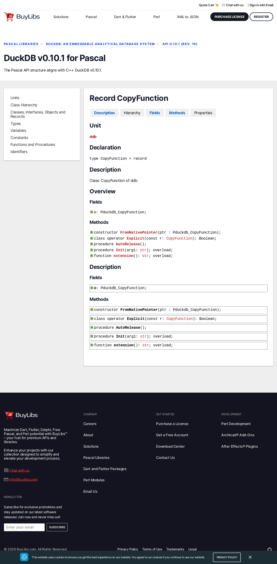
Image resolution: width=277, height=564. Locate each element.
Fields (155, 112)
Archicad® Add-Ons (237, 428)
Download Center (170, 440)
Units (14, 97)
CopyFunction (179, 236)
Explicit (135, 236)
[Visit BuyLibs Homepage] (22, 16)
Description (104, 112)
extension (123, 252)
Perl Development (236, 417)
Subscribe (57, 521)
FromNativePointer (138, 231)
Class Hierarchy (23, 105)
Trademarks (175, 543)
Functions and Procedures (32, 144)
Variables (18, 130)
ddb (93, 136)
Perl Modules (94, 474)
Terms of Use (152, 543)
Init (120, 247)
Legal (192, 543)
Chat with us (234, 5)
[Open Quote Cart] (217, 5)
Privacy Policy (127, 543)
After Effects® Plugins (239, 440)
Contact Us (165, 451)
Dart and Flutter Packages (104, 462)
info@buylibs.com (23, 473)
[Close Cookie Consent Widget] (250, 557)
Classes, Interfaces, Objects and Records (37, 114)
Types (15, 123)
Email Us (90, 485)
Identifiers (18, 151)
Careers (89, 417)
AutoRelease (128, 242)
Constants (19, 137)
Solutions (91, 440)
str (143, 247)
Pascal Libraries (21, 44)
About (88, 428)
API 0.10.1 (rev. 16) (180, 44)
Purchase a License (172, 417)
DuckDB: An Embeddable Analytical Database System (100, 44)
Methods (177, 112)
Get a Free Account (172, 428)
